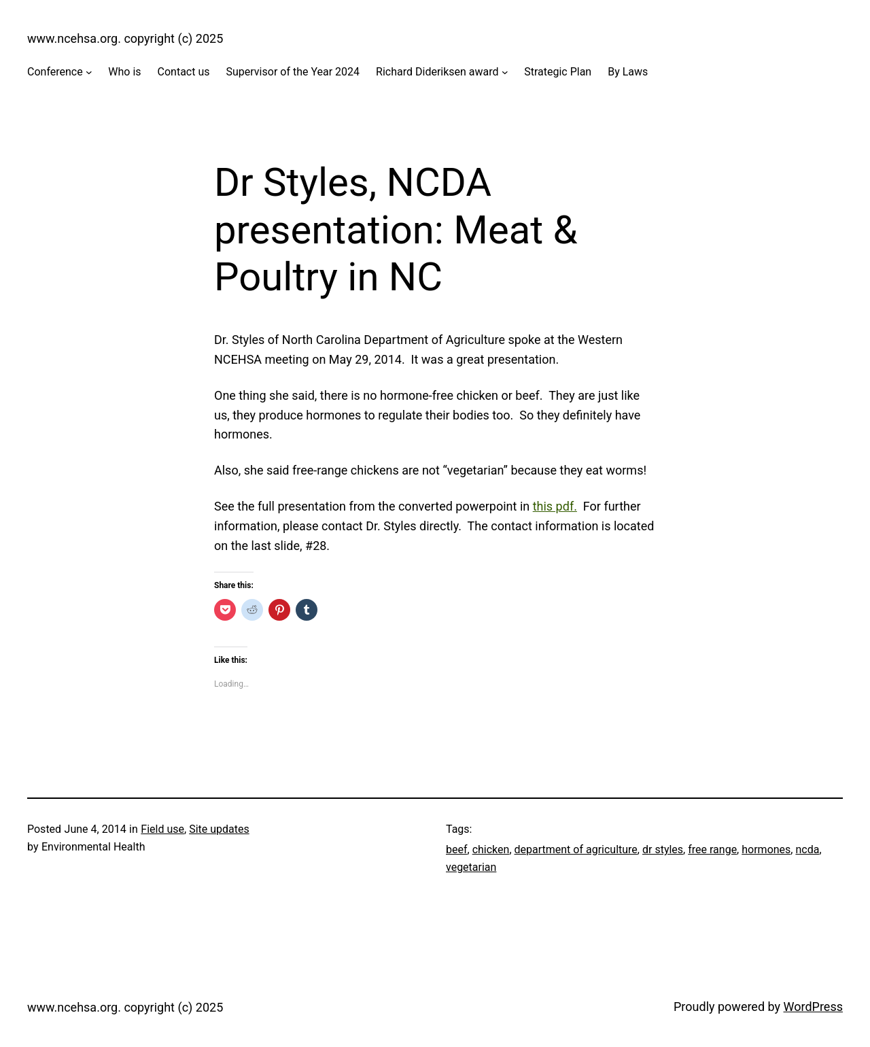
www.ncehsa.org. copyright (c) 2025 (125, 38)
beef (457, 849)
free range (712, 849)
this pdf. (555, 506)
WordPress (813, 1006)
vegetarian (471, 867)
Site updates (219, 829)
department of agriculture (576, 849)
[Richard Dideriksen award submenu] (505, 72)
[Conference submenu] (89, 72)
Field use (162, 829)
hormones (766, 849)
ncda (807, 849)
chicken (491, 849)
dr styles (662, 849)
